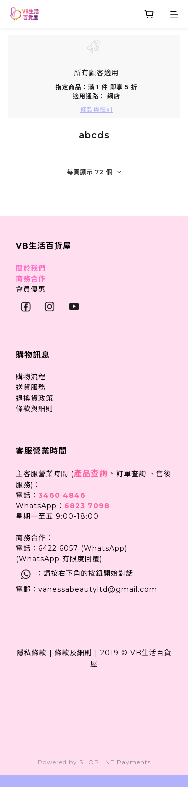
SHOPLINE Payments (115, 762)
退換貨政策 (34, 398)
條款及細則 (73, 653)
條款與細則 (34, 408)
